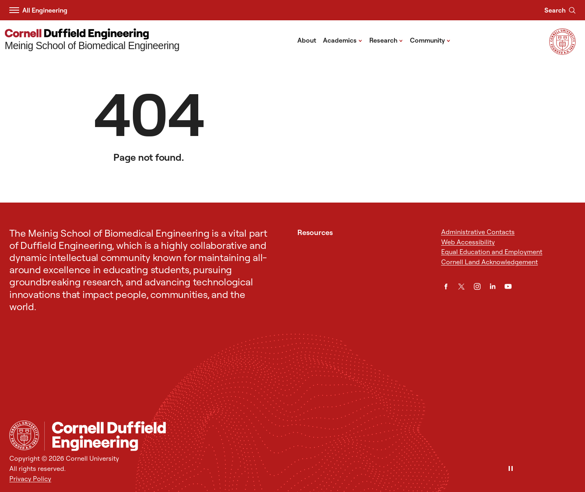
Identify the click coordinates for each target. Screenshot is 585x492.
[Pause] (510, 469)
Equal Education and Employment (491, 252)
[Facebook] (446, 286)
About (306, 40)
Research (386, 39)
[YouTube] (508, 286)
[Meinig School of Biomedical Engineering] (92, 40)
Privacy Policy (30, 479)
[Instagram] (477, 286)
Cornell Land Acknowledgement (489, 262)
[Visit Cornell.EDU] (562, 52)
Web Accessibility (468, 242)
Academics (342, 39)
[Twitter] (461, 286)
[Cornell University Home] (24, 435)
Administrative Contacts (478, 232)
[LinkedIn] (492, 286)
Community (430, 39)
